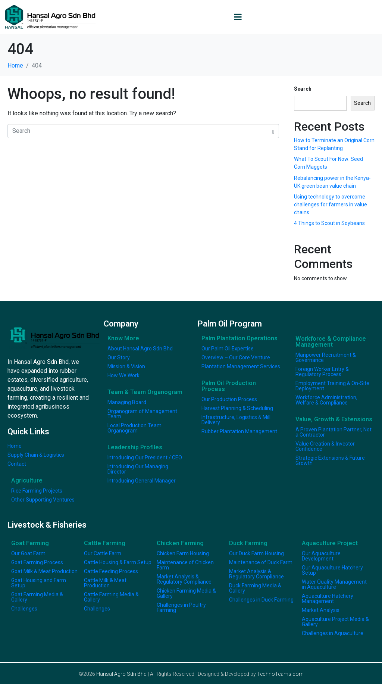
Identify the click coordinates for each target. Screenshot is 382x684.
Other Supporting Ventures (43, 500)
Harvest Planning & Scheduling (237, 408)
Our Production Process (229, 399)
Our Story (118, 357)
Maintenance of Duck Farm (260, 562)
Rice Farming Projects (36, 491)
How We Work (123, 375)
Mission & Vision (126, 366)
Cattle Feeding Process (111, 571)
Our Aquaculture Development (321, 556)
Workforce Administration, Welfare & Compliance (326, 400)
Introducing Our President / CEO (144, 457)
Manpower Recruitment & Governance (325, 357)
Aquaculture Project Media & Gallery (335, 621)
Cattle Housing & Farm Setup (117, 562)
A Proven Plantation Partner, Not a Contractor (333, 432)
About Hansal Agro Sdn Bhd (140, 349)
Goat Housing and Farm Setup (38, 582)
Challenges (24, 609)
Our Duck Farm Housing (256, 553)
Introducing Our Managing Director (137, 469)
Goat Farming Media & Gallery (37, 597)
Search (302, 89)
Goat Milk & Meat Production (44, 571)
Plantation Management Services (240, 366)
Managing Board (126, 402)
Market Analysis (320, 610)
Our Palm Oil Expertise (227, 349)
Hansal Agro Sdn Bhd (121, 674)
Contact (16, 464)
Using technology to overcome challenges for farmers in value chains (330, 204)
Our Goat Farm (28, 553)
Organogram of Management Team (142, 413)
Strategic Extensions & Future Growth (330, 460)
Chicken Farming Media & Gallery (186, 593)
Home (14, 446)
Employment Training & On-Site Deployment (332, 385)
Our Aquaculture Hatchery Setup (332, 570)
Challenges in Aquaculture (332, 633)
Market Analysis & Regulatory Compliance (184, 579)
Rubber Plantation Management (239, 431)
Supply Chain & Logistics (35, 455)
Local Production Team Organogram (134, 428)
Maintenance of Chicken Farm (185, 565)
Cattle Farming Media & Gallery (111, 597)
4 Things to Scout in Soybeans (329, 223)
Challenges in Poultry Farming (181, 607)
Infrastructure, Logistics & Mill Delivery (235, 419)
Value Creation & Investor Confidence (325, 446)
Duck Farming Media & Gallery (255, 588)
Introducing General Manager (141, 481)
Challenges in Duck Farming (261, 600)
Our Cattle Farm (102, 553)
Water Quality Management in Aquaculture (334, 584)
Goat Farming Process (37, 562)
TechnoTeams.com (280, 674)
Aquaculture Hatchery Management (327, 598)
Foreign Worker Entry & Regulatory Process (322, 371)
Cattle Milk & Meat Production (105, 582)
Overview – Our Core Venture (235, 357)
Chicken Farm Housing (183, 553)
